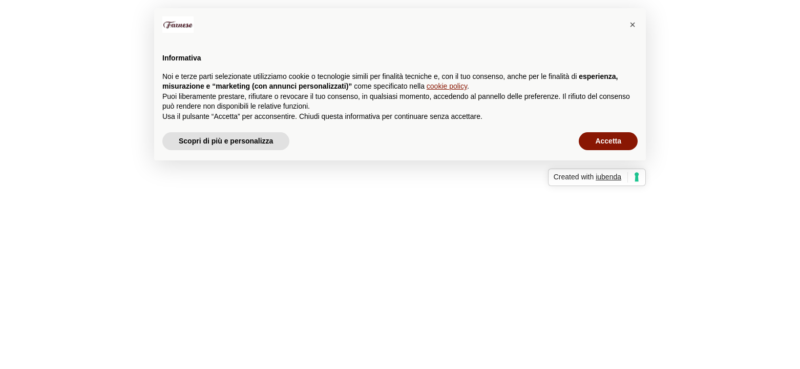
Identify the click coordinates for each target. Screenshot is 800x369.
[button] (632, 24)
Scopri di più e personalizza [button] (226, 141)
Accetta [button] (608, 141)
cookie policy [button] (447, 86)
